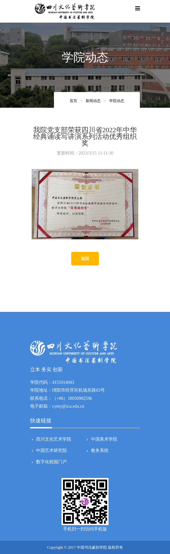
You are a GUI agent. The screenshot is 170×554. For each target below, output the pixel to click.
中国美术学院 (103, 439)
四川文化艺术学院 (53, 439)
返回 (85, 258)
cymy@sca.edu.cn (68, 406)
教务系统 (99, 450)
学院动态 (116, 101)
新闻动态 (93, 101)
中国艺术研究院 (51, 450)
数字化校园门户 (51, 461)
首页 (73, 101)
